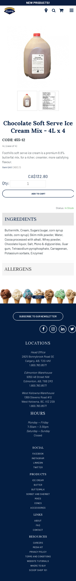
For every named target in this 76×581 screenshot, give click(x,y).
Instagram (38, 458)
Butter (38, 484)
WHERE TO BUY (38, 565)
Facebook (38, 453)
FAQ (38, 525)
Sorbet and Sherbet (38, 494)
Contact (38, 529)
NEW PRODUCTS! (38, 2)
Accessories (38, 507)
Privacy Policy (38, 551)
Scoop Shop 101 (38, 570)
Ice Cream (38, 480)
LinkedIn (38, 462)
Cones (38, 503)
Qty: (5, 183)
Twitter (38, 467)
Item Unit (7, 167)
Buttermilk (38, 489)
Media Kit (38, 547)
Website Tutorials (38, 561)
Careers (38, 542)
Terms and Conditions (38, 556)
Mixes (38, 498)
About (38, 520)
